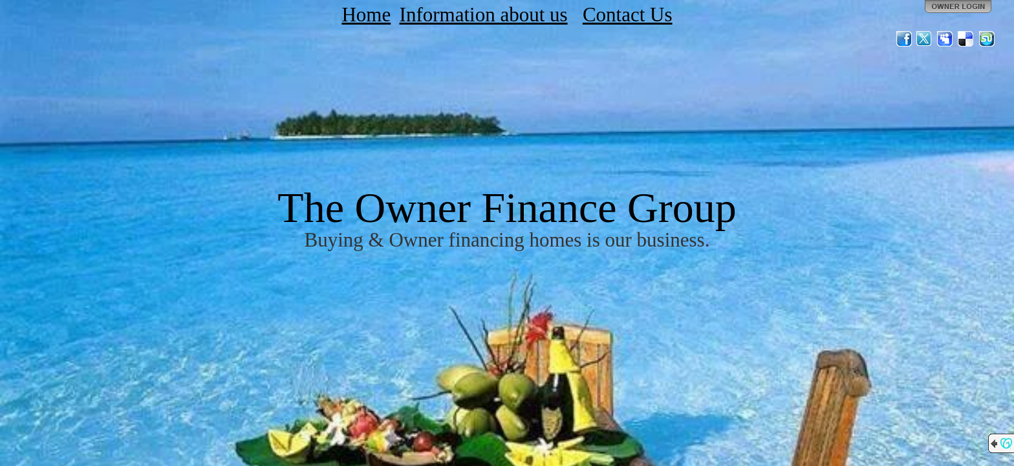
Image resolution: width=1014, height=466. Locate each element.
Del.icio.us (966, 39)
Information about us (484, 14)
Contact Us (628, 14)
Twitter (925, 39)
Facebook (904, 39)
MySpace (945, 39)
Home (366, 14)
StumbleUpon (987, 39)
